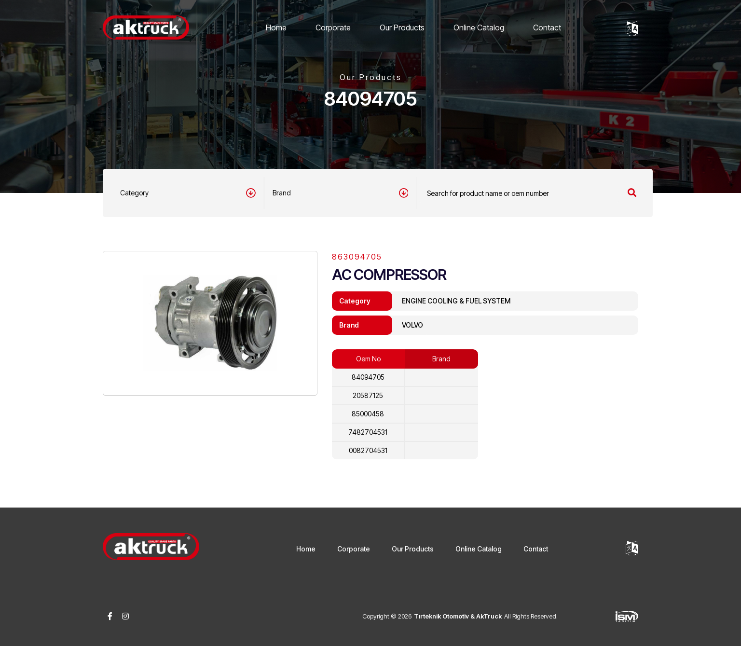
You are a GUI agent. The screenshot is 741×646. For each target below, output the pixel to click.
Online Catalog (478, 27)
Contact (547, 27)
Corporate (333, 27)
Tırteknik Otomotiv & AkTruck (458, 616)
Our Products (402, 27)
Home (276, 27)
